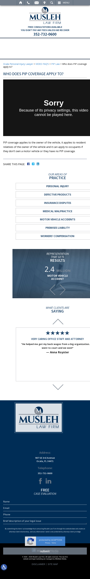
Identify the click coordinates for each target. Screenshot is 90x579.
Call (28, 2)
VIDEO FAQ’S (42, 63)
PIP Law (55, 63)
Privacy (47, 576)
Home (20, 2)
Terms (53, 576)
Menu (66, 2)
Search (51, 2)
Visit (44, 2)
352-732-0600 (45, 34)
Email (36, 2)
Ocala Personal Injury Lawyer (18, 63)
